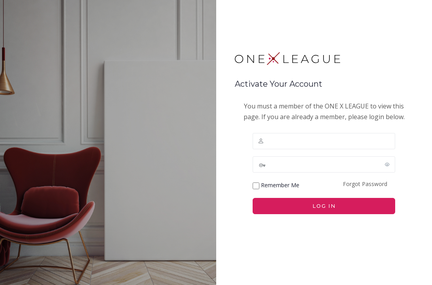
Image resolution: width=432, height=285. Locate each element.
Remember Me (276, 185)
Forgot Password (365, 184)
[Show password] (387, 164)
